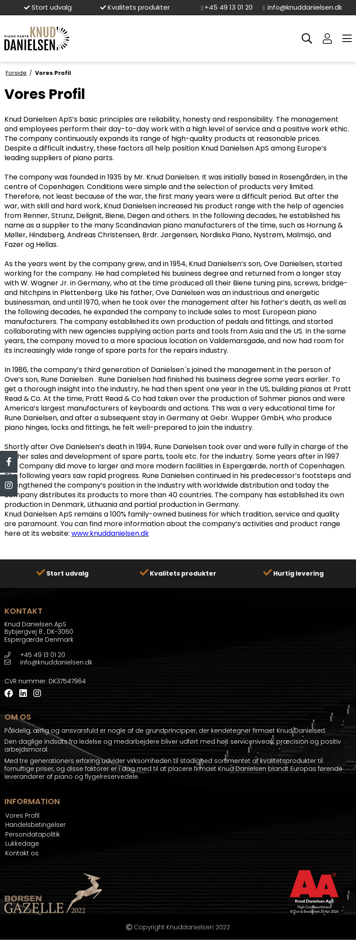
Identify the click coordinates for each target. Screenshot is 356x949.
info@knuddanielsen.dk (302, 7)
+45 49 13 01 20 (227, 7)
